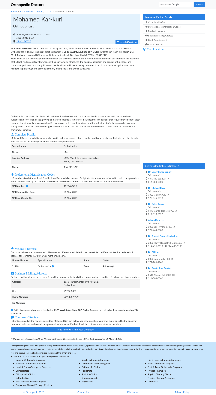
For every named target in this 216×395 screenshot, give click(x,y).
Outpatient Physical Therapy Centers (34, 385)
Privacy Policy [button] (182, 392)
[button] (27, 186)
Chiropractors (22, 370)
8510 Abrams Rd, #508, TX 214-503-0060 (160, 273)
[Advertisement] (75, 92)
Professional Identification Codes (162, 26)
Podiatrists (87, 370)
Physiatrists (87, 381)
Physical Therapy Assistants (161, 378)
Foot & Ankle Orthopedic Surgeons (165, 367)
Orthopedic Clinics (91, 367)
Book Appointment (156, 40)
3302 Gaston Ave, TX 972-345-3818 (157, 193)
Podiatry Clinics (89, 374)
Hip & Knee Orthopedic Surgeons (164, 360)
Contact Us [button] (83, 392)
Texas (39, 11)
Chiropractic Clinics (25, 374)
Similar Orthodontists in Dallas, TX (162, 165)
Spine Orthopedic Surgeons (161, 363)
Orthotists (153, 381)
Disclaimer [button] (132, 392)
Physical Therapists (157, 370)
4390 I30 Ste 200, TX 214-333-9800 (158, 176)
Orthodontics (26, 11)
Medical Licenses (155, 31)
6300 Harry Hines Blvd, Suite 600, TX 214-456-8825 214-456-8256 (165, 241)
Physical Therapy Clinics (159, 374)
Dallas (49, 11)
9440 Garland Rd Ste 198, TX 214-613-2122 (161, 209)
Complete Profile (155, 22)
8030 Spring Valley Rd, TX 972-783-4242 (159, 257)
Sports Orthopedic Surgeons (96, 360)
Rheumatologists (90, 378)
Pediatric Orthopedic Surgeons (31, 363)
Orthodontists (22, 378)
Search (199, 4)
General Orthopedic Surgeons (30, 360)
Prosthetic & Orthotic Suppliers (31, 381)
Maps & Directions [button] (127, 42)
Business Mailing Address (159, 35)
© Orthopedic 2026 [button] (33, 392)
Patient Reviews (154, 44)
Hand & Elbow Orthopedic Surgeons (33, 367)
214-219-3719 (23, 41)
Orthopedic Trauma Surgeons (96, 363)
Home (14, 11)
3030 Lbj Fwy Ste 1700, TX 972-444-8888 (160, 225)
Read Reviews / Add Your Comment (75, 329)
